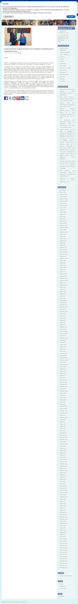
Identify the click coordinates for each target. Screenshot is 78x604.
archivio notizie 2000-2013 (66, 575)
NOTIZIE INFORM (64, 74)
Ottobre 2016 (63, 441)
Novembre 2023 (64, 254)
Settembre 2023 (64, 258)
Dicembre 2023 (63, 252)
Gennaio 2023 (63, 276)
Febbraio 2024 (63, 247)
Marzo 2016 (63, 457)
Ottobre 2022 (63, 282)
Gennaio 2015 (63, 488)
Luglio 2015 (62, 475)
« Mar (59, 41)
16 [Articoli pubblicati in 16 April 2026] (63, 37)
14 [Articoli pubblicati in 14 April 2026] (60, 37)
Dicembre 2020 (63, 331)
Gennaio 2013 (63, 541)
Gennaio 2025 (63, 223)
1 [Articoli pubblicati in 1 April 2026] (61, 34)
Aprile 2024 (62, 243)
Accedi (61, 584)
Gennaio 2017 (63, 435)
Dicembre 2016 (63, 437)
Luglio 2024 (62, 236)
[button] (74, 4)
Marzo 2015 (63, 483)
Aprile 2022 (62, 296)
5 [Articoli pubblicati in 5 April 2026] (67, 34)
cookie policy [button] (14, 8)
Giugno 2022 (63, 291)
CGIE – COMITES (64, 54)
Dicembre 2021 (63, 305)
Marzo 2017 (63, 430)
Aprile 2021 (62, 322)
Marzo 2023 (63, 271)
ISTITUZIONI (63, 65)
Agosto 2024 (63, 234)
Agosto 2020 (63, 340)
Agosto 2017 (63, 419)
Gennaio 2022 (63, 302)
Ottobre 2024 (63, 229)
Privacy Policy (61, 596)
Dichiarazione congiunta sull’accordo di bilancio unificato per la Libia (67, 180)
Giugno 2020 (63, 344)
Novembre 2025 (64, 201)
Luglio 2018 (62, 395)
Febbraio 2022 (63, 300)
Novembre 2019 (64, 360)
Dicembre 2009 (63, 550)
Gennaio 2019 (63, 382)
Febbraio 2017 (63, 433)
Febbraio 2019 (63, 380)
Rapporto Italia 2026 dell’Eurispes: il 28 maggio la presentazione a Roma (67, 104)
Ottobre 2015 (63, 468)
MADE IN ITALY (64, 70)
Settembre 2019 (64, 364)
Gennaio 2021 (63, 329)
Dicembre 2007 (63, 554)
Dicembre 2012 (63, 543)
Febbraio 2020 (63, 353)
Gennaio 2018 (63, 408)
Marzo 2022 (63, 298)
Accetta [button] (71, 16)
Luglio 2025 (62, 210)
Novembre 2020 (64, 333)
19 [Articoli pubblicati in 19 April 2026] (67, 37)
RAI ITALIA (62, 76)
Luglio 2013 (62, 528)
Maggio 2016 (63, 452)
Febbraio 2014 (63, 512)
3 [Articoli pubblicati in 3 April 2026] (64, 34)
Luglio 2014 (62, 501)
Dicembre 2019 (63, 358)
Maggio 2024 (63, 240)
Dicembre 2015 (63, 463)
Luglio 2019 (62, 369)
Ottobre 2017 (63, 415)
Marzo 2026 (63, 192)
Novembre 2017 (64, 413)
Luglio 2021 (62, 316)
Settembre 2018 (64, 391)
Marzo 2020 (63, 351)
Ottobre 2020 (63, 335)
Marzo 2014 (63, 510)
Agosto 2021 (63, 313)
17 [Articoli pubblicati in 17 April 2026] (64, 37)
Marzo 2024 (63, 245)
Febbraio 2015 (63, 486)
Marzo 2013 (63, 536)
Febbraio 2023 (63, 274)
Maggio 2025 (63, 214)
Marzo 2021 (63, 324)
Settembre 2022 (64, 285)
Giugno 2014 (63, 503)
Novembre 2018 (64, 386)
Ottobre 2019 (63, 362)
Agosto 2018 (63, 393)
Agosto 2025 (63, 207)
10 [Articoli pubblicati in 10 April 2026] (64, 35)
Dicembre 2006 (63, 556)
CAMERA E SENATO (65, 52)
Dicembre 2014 (63, 490)
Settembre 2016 (64, 444)
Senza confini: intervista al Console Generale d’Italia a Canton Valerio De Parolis (67, 98)
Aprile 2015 (62, 481)
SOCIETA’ (62, 81)
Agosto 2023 (63, 260)
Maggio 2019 (63, 373)
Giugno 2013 (63, 530)
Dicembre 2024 (63, 225)
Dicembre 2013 (63, 516)
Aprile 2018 (62, 402)
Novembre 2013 (64, 519)
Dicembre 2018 (63, 384)
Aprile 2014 (62, 508)
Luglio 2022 (62, 289)
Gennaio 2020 (63, 355)
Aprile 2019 (62, 375)
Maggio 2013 (63, 532)
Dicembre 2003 (63, 563)
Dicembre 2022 (63, 278)
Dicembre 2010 (63, 547)
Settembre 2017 (64, 417)
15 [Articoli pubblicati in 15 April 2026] (61, 37)
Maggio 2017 (63, 426)
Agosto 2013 (63, 525)
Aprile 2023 (62, 269)
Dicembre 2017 (63, 410)
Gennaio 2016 (63, 461)
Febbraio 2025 (63, 221)
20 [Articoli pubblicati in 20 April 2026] (58, 38)
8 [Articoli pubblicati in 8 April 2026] (61, 35)
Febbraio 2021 (63, 327)
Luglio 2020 (62, 342)
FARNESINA (63, 63)
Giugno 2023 (63, 265)
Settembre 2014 (64, 497)
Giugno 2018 (63, 397)
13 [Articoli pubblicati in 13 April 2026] (58, 37)
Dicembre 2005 (63, 558)
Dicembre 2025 (63, 199)
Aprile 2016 (62, 455)
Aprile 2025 (62, 216)
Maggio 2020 (63, 346)
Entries (63, 586)
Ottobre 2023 (63, 256)
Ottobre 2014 (63, 494)
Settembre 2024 (64, 232)
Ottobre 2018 (63, 388)
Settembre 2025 (64, 205)
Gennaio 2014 (63, 514)
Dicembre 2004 (63, 561)
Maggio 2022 (63, 293)
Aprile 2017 (62, 428)
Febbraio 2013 (63, 539)
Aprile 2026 (62, 190)
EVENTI (62, 61)
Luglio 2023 (62, 263)
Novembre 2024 (64, 227)
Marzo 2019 (63, 377)
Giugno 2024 (63, 238)
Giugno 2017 (63, 424)
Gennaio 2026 (63, 196)
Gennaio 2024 (63, 249)
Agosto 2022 (63, 287)
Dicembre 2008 (63, 552)
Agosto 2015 (63, 472)
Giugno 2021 (63, 318)
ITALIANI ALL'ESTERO (65, 68)
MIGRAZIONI (63, 72)
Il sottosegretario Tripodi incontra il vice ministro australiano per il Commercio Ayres (28, 50)
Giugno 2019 (63, 371)
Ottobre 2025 (63, 203)
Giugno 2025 (63, 212)
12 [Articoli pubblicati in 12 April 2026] (67, 35)
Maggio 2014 (63, 505)
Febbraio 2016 (63, 459)
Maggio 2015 (63, 479)
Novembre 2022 (64, 280)
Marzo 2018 (63, 404)
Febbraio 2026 (63, 194)
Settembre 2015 (64, 470)
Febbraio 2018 (63, 406)
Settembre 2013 (64, 523)
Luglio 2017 (62, 422)
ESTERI (9, 43)
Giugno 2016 (63, 450)
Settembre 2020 (64, 338)
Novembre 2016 (64, 439)
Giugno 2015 (63, 477)
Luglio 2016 (62, 448)
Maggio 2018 (63, 399)
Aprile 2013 (62, 534)
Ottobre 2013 (63, 521)
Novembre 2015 (64, 466)
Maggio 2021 (63, 320)
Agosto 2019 (63, 366)
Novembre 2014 (64, 492)
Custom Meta (63, 588)
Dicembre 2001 (63, 565)
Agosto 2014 (63, 499)
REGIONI (62, 79)
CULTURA (62, 57)
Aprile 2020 (62, 349)
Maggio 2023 (63, 267)
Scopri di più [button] (8, 16)
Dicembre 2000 (63, 567)
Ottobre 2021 (63, 309)
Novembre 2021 (64, 307)
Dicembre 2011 (63, 545)
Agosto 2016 (63, 446)
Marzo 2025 (63, 218)
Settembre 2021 (64, 311)
